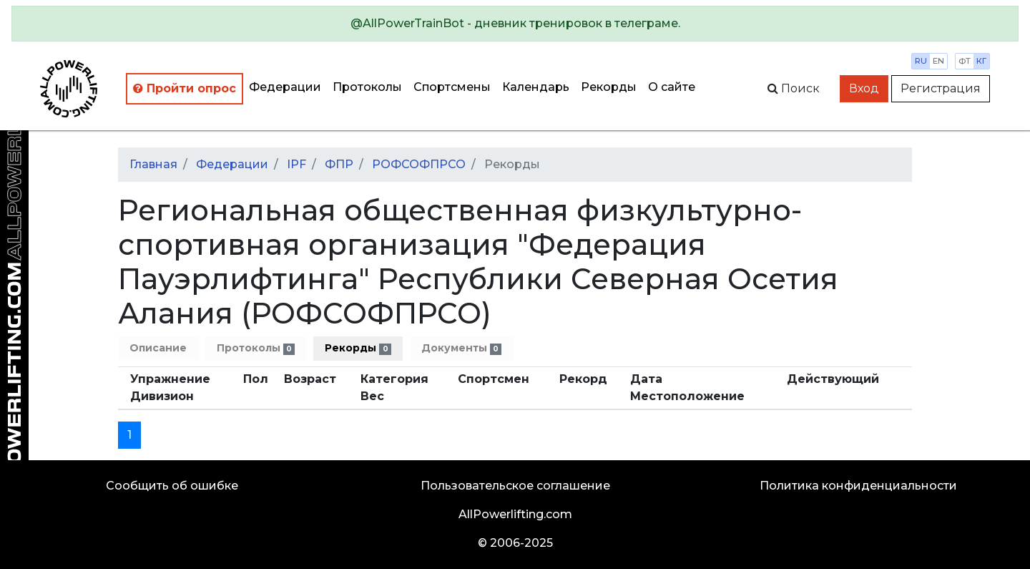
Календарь (535, 87)
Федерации (285, 87)
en (938, 61)
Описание (158, 347)
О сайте (671, 87)
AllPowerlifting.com (515, 514)
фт (964, 61)
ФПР (339, 164)
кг (981, 61)
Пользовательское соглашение (515, 485)
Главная (153, 164)
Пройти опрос (184, 88)
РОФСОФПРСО (419, 164)
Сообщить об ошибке (172, 485)
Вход (864, 88)
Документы (461, 348)
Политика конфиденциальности (858, 485)
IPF (296, 164)
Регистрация (941, 88)
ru (921, 61)
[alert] (515, 24)
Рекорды (609, 87)
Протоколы (367, 87)
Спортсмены (452, 87)
